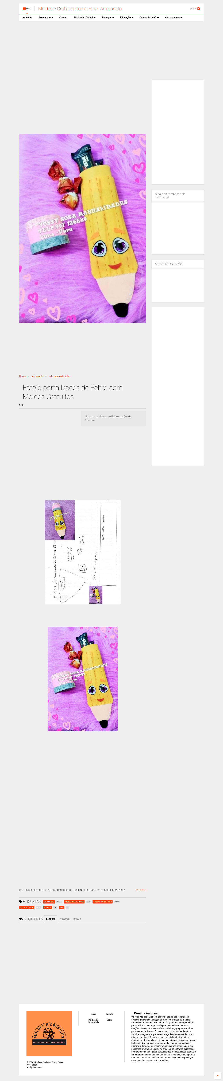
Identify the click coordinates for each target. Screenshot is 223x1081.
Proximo (141, 890)
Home (22, 376)
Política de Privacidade (93, 1021)
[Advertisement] (111, 50)
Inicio (27, 17)
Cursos (63, 17)
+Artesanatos (173, 17)
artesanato (37, 376)
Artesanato (46, 17)
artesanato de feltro (59, 376)
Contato (109, 1014)
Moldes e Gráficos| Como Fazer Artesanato (80, 8)
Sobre (109, 1020)
